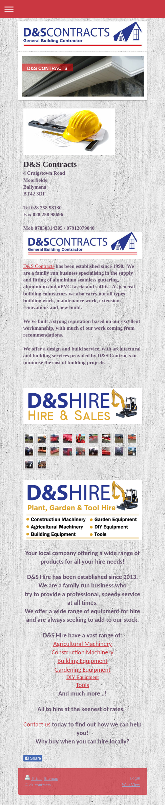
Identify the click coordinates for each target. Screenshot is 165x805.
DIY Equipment (82, 677)
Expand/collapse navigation (82, 9)
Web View (131, 784)
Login (134, 778)
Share (33, 758)
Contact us (36, 724)
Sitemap (51, 778)
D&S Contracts (39, 266)
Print (33, 778)
